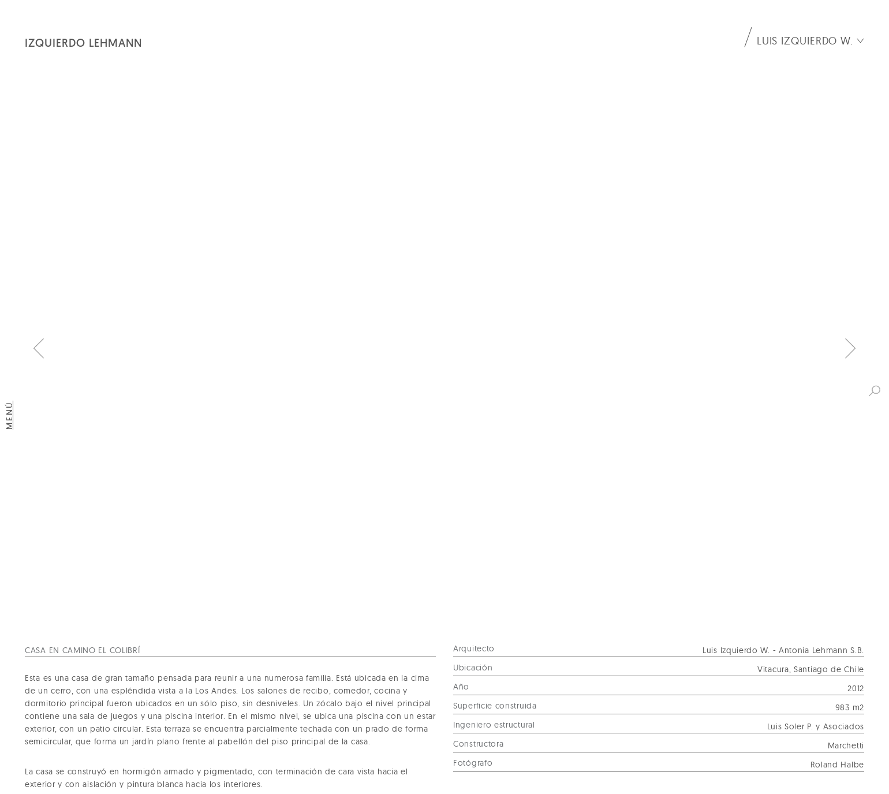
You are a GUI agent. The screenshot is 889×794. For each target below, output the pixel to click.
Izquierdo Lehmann (83, 43)
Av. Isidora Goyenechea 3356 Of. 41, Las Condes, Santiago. (151, 748)
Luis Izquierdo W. (805, 40)
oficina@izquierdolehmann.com (670, 748)
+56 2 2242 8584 (425, 748)
